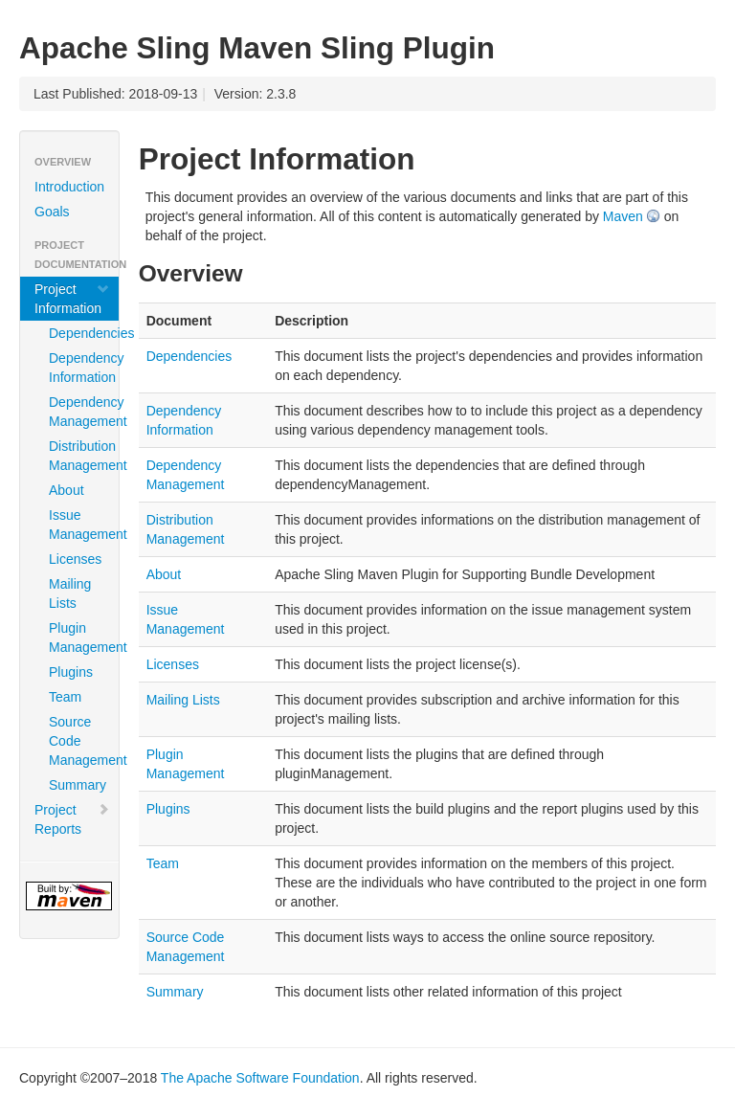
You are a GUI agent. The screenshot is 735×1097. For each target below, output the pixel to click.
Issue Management (76, 524)
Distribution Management (76, 455)
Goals (52, 211)
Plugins (71, 672)
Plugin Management (76, 637)
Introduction (69, 186)
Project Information (72, 298)
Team (65, 697)
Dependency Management (76, 411)
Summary (76, 785)
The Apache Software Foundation (260, 1078)
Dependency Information (76, 367)
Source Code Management (76, 741)
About (66, 490)
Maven (623, 216)
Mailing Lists (70, 593)
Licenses (75, 559)
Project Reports (72, 819)
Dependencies (76, 333)
